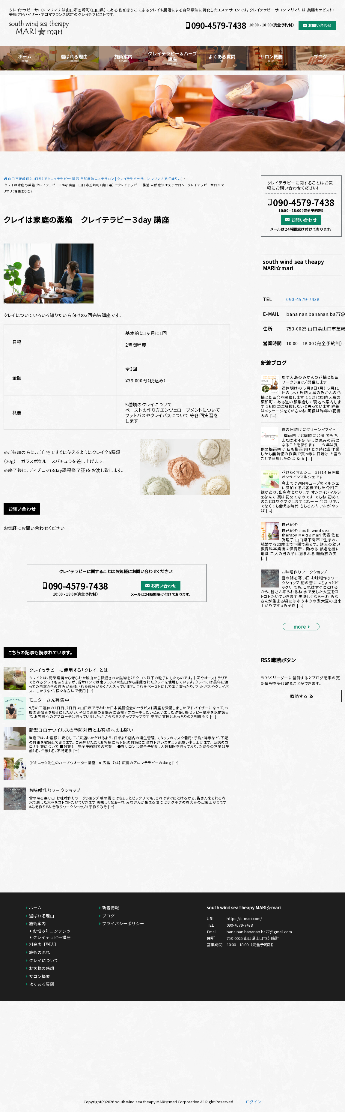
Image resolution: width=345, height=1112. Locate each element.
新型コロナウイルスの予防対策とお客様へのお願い (81, 730)
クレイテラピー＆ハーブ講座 (172, 57)
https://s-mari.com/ (244, 918)
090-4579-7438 (218, 25)
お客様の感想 (41, 968)
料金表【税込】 (43, 944)
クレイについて (43, 960)
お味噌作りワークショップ (55, 790)
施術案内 (123, 58)
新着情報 (110, 907)
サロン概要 (271, 58)
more (299, 626)
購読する (299, 696)
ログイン (253, 1102)
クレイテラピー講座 (52, 937)
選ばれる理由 (74, 58)
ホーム (24, 58)
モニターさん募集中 (49, 700)
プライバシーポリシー (123, 923)
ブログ (320, 58)
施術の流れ (39, 952)
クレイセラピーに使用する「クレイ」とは (68, 670)
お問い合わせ (320, 25)
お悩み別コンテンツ (52, 931)
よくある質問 (221, 58)
